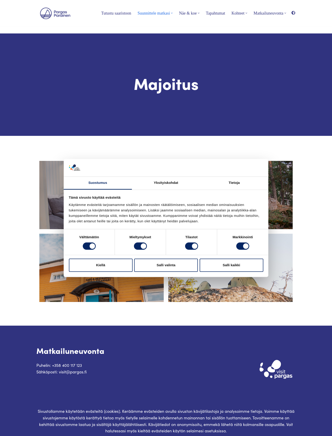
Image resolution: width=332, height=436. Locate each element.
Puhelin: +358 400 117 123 (59, 365)
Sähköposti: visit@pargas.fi (61, 372)
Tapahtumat (215, 13)
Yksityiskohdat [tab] (166, 183)
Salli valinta (166, 265)
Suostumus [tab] (97, 183)
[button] (172, 13)
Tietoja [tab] (234, 183)
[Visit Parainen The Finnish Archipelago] (55, 13)
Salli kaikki (231, 265)
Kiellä (100, 265)
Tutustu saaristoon (116, 13)
